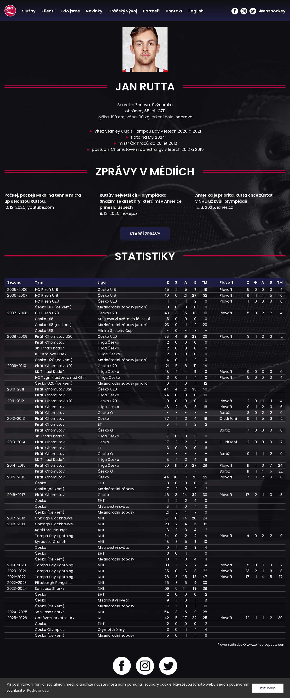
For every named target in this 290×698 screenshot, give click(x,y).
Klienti (47, 11)
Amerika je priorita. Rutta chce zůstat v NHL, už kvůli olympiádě (234, 198)
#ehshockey (272, 11)
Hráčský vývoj (122, 11)
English (195, 11)
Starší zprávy (145, 233)
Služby (28, 11)
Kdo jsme (70, 11)
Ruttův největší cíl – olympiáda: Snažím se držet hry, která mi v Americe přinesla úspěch (140, 201)
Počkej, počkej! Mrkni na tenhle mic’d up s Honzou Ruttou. (43, 198)
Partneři (151, 11)
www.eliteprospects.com (266, 644)
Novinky (94, 11)
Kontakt (173, 11)
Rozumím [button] (267, 688)
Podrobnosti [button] (38, 690)
